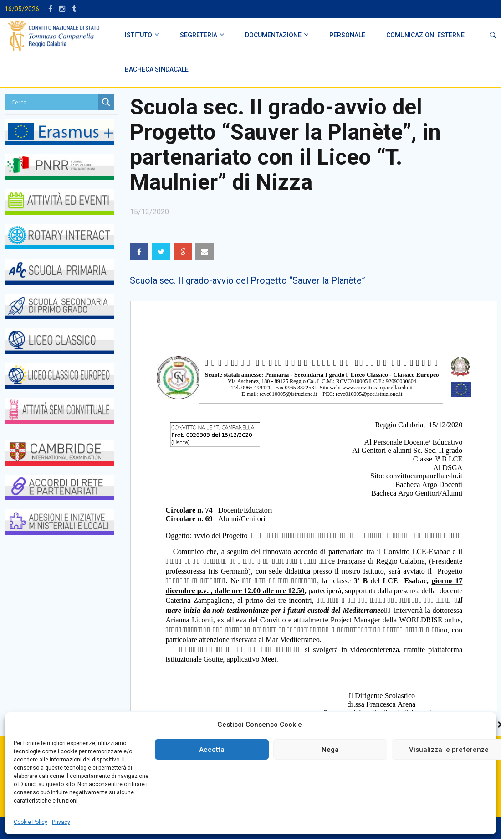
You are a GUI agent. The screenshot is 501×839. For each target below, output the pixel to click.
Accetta (212, 750)
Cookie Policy (30, 822)
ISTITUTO (138, 35)
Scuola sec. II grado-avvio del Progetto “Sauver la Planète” (247, 280)
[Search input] (53, 102)
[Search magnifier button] (106, 102)
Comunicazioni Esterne (425, 35)
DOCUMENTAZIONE (273, 35)
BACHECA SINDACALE (157, 69)
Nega (330, 750)
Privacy (61, 822)
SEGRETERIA (198, 35)
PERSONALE (347, 35)
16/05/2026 (22, 9)
